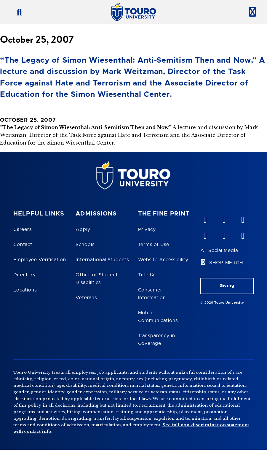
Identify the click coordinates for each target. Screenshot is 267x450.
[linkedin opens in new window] (242, 218)
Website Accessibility (163, 259)
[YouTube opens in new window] (223, 218)
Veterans (86, 297)
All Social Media (219, 250)
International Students (102, 259)
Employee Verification (39, 259)
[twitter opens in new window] (223, 234)
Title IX (146, 274)
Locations (25, 290)
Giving (227, 286)
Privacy (147, 229)
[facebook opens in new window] (205, 234)
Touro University (229, 302)
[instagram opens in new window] (242, 234)
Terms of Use (154, 244)
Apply (83, 229)
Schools (85, 244)
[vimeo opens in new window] (205, 218)
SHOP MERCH (226, 262)
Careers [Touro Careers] (22, 229)
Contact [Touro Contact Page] (22, 244)
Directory (24, 274)
